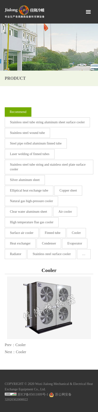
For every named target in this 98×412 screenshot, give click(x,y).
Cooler (76, 233)
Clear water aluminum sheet (28, 211)
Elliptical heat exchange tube (29, 190)
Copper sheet (68, 190)
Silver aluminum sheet (25, 180)
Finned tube (53, 233)
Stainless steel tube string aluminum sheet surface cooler (47, 122)
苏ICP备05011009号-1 (32, 394)
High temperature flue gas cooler (31, 222)
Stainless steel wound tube (27, 133)
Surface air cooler (22, 233)
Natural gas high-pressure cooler (31, 201)
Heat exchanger (20, 243)
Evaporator (74, 243)
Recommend (18, 112)
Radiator (15, 254)
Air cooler (65, 211)
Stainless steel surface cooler (52, 254)
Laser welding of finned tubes (29, 154)
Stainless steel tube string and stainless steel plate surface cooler (47, 167)
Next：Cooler (15, 352)
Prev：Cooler (15, 345)
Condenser (49, 243)
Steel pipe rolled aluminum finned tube (36, 143)
